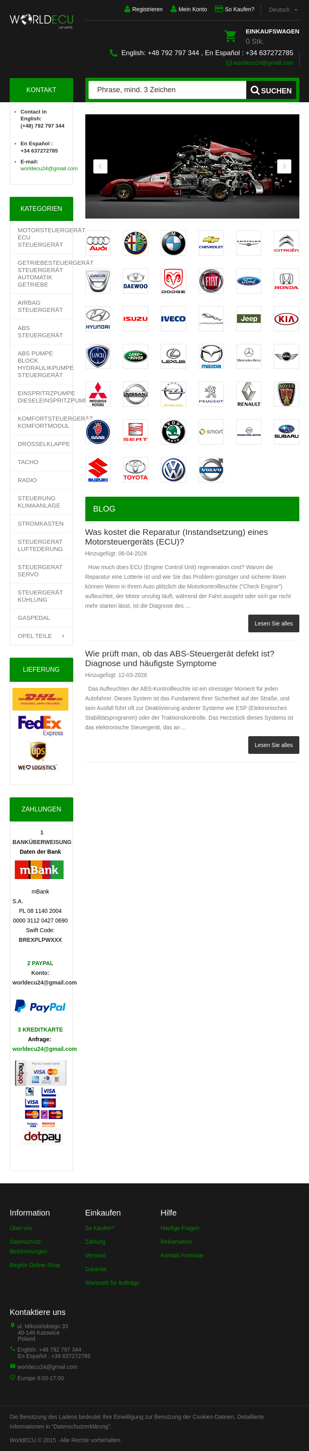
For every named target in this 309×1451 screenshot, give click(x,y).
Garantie (96, 1269)
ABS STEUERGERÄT (40, 331)
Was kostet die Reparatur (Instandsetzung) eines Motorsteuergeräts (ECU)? (176, 536)
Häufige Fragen (180, 1228)
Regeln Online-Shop (35, 1265)
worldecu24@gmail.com (260, 63)
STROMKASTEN (41, 523)
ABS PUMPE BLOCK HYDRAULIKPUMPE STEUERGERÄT (45, 364)
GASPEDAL (34, 617)
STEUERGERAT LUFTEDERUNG (40, 545)
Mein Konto (185, 9)
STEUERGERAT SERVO (40, 570)
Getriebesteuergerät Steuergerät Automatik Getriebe (45, 273)
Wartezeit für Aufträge (112, 1283)
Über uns (21, 1228)
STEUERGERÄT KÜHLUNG (40, 596)
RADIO (27, 480)
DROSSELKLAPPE (44, 443)
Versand (95, 1255)
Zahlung (95, 1241)
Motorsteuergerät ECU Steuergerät (45, 237)
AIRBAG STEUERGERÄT (40, 306)
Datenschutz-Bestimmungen (28, 1246)
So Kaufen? (233, 9)
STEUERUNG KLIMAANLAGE (39, 502)
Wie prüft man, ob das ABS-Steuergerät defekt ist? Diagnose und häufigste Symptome (179, 657)
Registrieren (138, 9)
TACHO (28, 461)
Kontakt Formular (182, 1255)
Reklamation (176, 1241)
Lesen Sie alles (274, 623)
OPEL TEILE (35, 635)
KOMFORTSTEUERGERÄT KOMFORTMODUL (45, 422)
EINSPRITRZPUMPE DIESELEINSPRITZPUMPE (45, 397)
